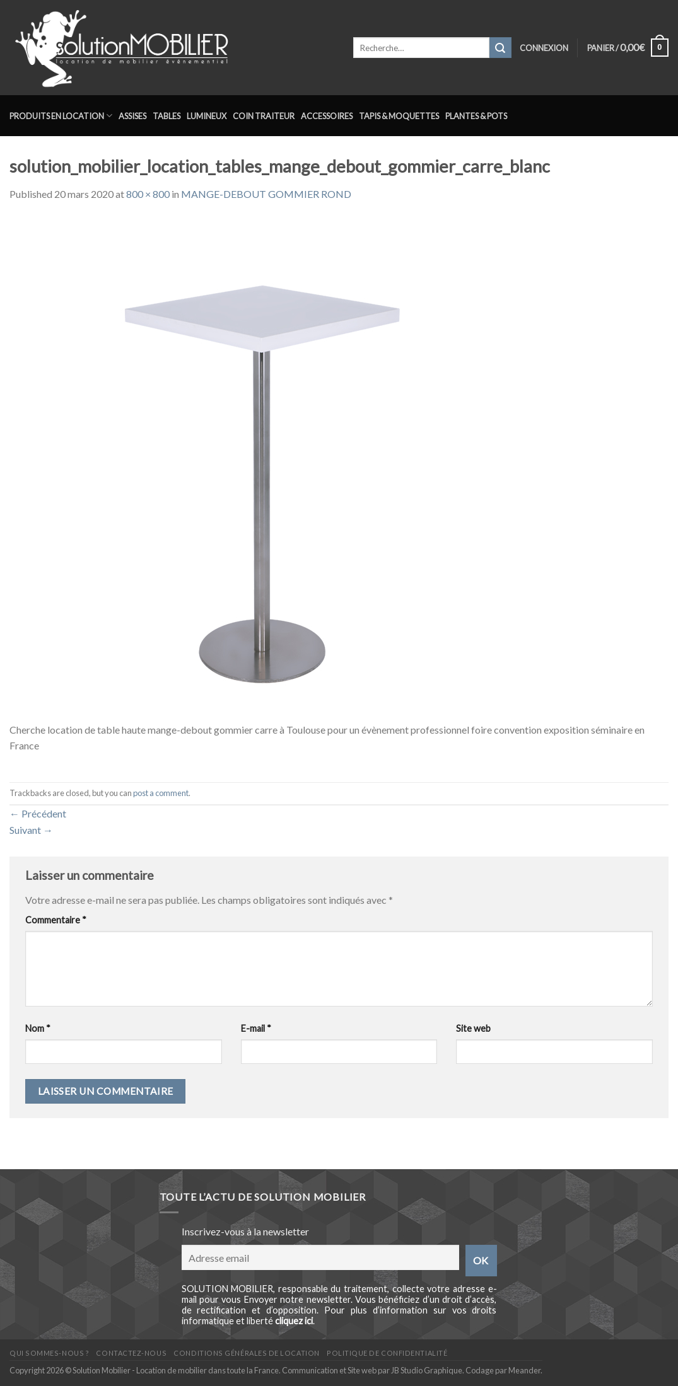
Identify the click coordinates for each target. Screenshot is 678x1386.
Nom (37, 1028)
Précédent (37, 813)
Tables (166, 116)
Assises (132, 116)
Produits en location (60, 116)
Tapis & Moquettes (399, 116)
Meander (524, 1370)
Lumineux (206, 116)
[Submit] (500, 48)
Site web (473, 1028)
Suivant (31, 830)
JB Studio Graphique (426, 1370)
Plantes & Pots (476, 116)
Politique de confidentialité (387, 1353)
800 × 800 (148, 194)
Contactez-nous (131, 1353)
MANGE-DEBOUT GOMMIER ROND (266, 194)
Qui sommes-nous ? (49, 1353)
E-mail (256, 1028)
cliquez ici (294, 1320)
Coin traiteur (264, 116)
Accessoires (327, 116)
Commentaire (55, 920)
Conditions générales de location (246, 1353)
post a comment (161, 793)
